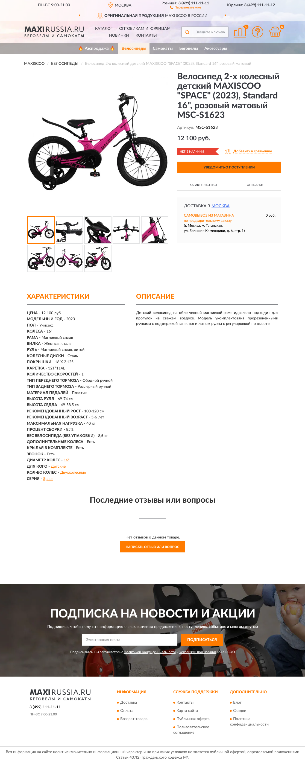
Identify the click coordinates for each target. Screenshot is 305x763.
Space (48, 479)
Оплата (126, 711)
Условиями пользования (197, 652)
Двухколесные (73, 472)
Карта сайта (187, 711)
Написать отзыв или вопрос (152, 547)
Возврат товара (134, 719)
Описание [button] (255, 185)
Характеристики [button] (203, 185)
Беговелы (188, 48)
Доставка (128, 702)
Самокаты (163, 48)
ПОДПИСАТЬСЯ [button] (202, 640)
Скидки (239, 711)
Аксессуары (215, 48)
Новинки (119, 35)
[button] (185, 7)
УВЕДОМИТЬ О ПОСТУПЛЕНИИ (229, 167)
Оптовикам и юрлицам (145, 29)
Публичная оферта (193, 719)
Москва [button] (221, 206)
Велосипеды (134, 48)
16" (66, 460)
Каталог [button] (104, 29)
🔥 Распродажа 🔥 (96, 48)
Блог (237, 702)
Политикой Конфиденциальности (150, 652)
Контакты (146, 35)
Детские (58, 466)
